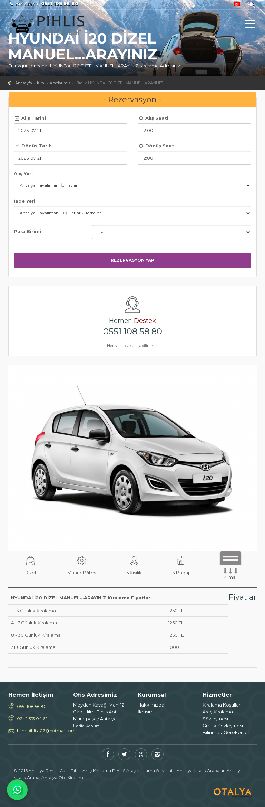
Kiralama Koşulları (222, 705)
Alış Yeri (23, 173)
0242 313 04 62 (32, 718)
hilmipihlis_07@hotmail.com (40, 730)
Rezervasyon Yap (132, 260)
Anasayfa (23, 82)
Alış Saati (153, 118)
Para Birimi (27, 231)
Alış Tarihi (30, 118)
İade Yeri (24, 201)
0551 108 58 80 (132, 331)
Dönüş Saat (156, 145)
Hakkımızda (151, 705)
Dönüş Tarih (33, 145)
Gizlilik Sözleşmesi (223, 725)
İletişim (146, 711)
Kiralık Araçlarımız (53, 82)
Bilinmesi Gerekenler (226, 732)
